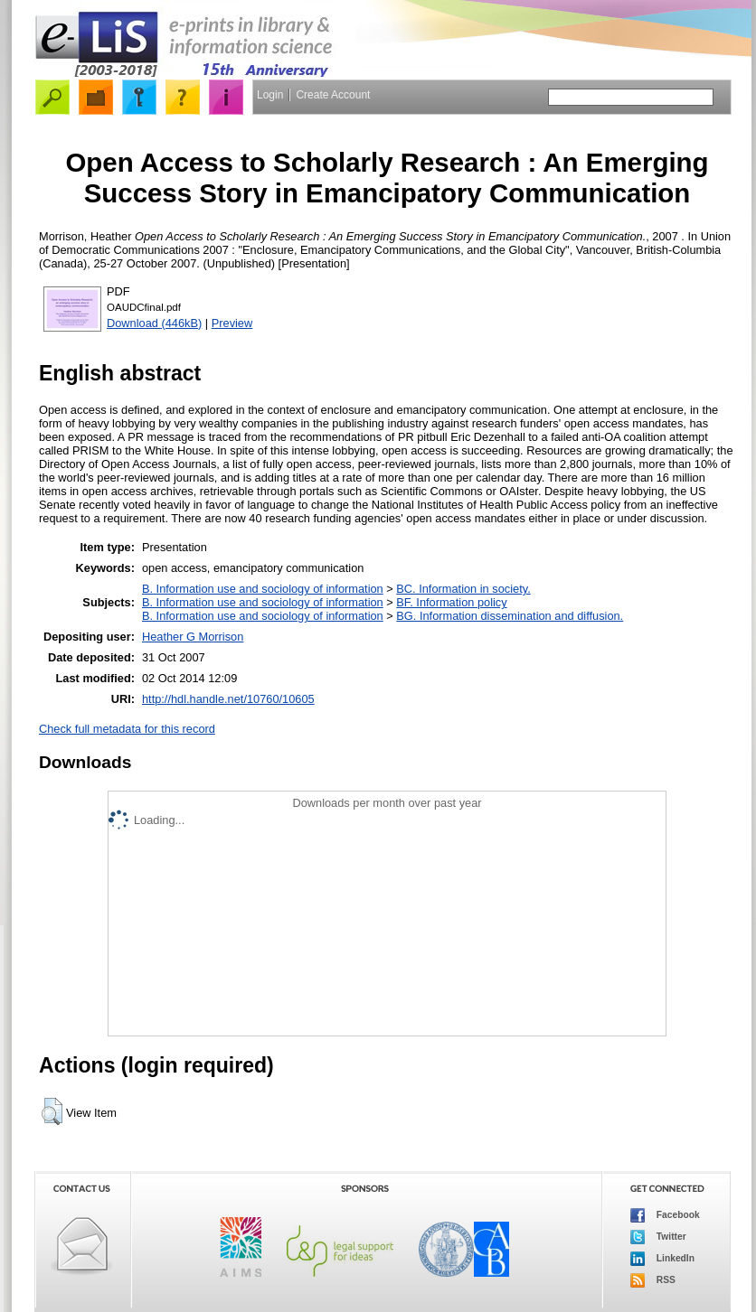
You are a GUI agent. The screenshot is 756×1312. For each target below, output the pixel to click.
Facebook (665, 1215)
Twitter (658, 1237)
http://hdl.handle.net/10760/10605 (228, 699)
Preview (232, 323)
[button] (52, 1111)
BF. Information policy (451, 602)
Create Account (333, 95)
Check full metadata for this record (127, 729)
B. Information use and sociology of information (262, 588)
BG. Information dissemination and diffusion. (509, 616)
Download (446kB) (154, 323)
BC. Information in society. (463, 588)
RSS (653, 1280)
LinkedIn (662, 1258)
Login (270, 95)
